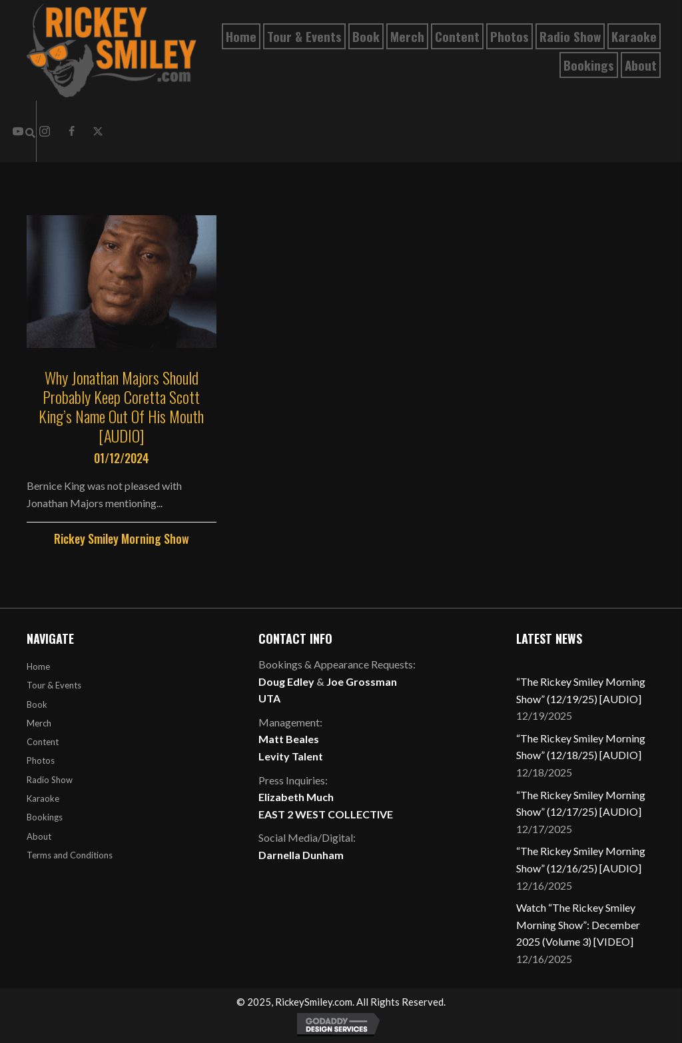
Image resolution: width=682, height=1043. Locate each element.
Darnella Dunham (301, 854)
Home (38, 666)
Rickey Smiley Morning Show (121, 538)
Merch (39, 723)
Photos (41, 760)
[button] (71, 131)
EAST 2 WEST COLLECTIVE (325, 814)
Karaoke (43, 798)
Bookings (45, 817)
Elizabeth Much (296, 796)
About (39, 836)
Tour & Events (54, 685)
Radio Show (50, 779)
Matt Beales (288, 738)
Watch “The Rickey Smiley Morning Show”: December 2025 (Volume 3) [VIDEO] (578, 924)
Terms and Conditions (70, 855)
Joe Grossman (361, 681)
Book (37, 704)
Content (43, 741)
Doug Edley (286, 681)
